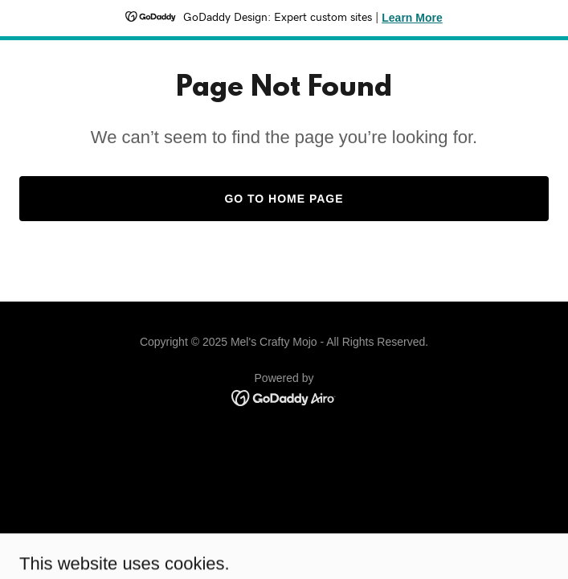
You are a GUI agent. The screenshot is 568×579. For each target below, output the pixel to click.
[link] (284, 397)
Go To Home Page (283, 198)
